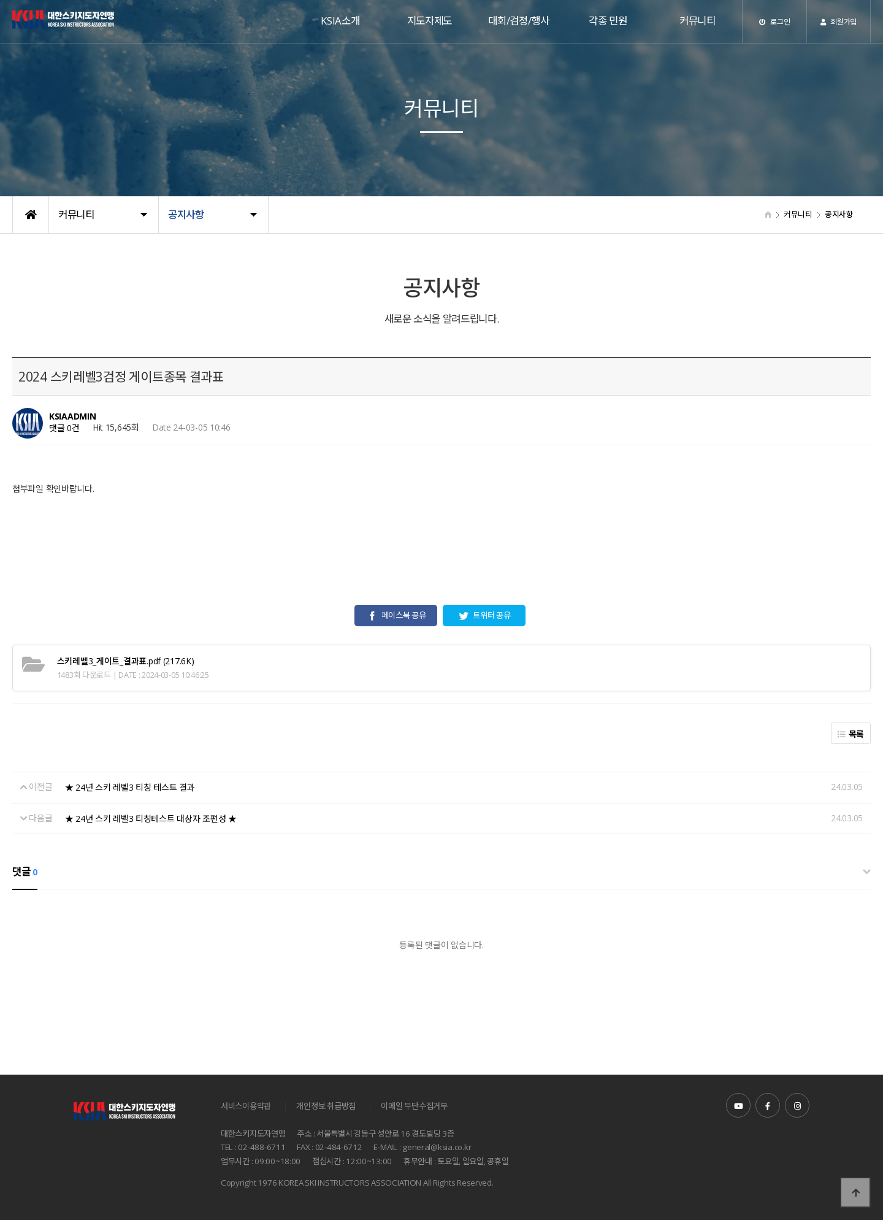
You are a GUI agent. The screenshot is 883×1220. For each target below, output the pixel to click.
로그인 (774, 21)
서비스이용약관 (246, 1105)
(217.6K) (125, 661)
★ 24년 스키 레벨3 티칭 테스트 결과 (130, 787)
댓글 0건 (64, 428)
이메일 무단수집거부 (414, 1105)
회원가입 (838, 21)
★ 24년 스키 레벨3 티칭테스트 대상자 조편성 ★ (151, 818)
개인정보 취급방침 (326, 1105)
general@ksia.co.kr (436, 1147)
